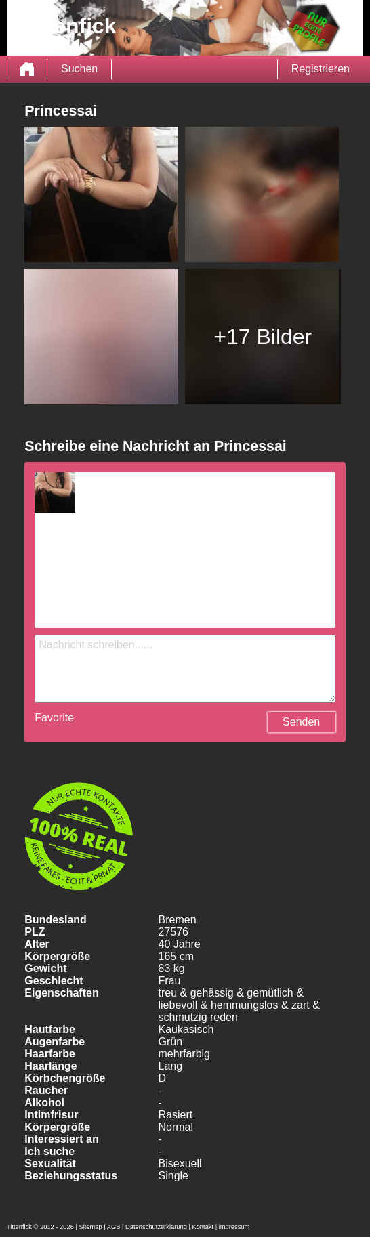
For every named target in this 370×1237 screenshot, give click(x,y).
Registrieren (320, 69)
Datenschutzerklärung (156, 1226)
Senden (301, 722)
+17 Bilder (262, 336)
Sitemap (90, 1226)
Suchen (79, 69)
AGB (114, 1226)
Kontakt (202, 1226)
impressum (234, 1226)
